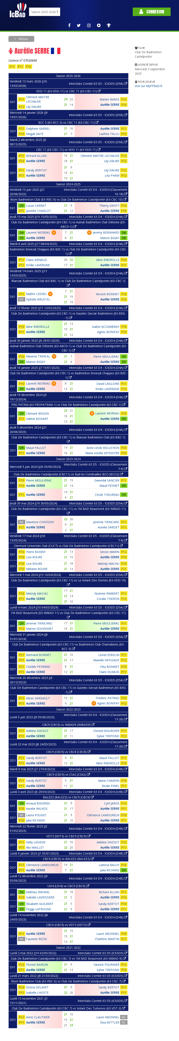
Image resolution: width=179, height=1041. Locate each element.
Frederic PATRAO (107, 698)
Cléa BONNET (109, 667)
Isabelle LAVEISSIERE (40, 897)
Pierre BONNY (36, 552)
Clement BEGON (37, 413)
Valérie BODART (37, 419)
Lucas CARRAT (36, 206)
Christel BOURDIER (106, 731)
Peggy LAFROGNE (38, 909)
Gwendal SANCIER (106, 480)
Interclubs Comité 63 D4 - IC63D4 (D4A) (98, 217)
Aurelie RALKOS (37, 809)
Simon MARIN (109, 552)
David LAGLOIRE (108, 384)
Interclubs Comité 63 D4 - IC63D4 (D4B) (98, 769)
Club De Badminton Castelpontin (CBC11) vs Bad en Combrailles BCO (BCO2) (68, 474)
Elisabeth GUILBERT (39, 904)
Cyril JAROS (111, 803)
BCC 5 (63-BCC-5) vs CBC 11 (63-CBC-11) (68, 122)
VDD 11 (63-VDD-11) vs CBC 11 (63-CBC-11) (68, 91)
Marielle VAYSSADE (106, 660)
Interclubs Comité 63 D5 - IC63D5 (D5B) (98, 84)
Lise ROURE (34, 557)
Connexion (151, 11)
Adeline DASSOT (37, 731)
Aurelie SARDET (108, 527)
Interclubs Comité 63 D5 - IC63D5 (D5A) (98, 503)
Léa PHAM (112, 175)
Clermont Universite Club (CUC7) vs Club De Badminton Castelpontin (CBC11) (68, 546)
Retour (23, 39)
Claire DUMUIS (109, 672)
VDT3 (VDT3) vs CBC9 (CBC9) (68, 836)
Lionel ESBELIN (108, 655)
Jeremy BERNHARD (106, 232)
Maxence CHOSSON (40, 522)
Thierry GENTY (109, 206)
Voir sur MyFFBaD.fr (148, 86)
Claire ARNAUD (36, 260)
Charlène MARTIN (107, 939)
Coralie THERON (108, 599)
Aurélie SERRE (109, 105)
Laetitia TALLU (109, 134)
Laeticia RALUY (109, 865)
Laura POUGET (36, 815)
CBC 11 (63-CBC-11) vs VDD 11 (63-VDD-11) (68, 150)
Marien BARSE (109, 99)
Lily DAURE (33, 107)
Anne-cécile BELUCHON (103, 448)
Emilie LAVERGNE (38, 265)
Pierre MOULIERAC (106, 356)
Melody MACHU (108, 564)
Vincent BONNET (107, 294)
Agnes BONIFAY (108, 332)
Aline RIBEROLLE (107, 260)
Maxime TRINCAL (38, 356)
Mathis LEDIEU (36, 294)
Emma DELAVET (37, 987)
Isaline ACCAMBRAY (105, 327)
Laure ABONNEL (107, 934)
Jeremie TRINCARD (106, 522)
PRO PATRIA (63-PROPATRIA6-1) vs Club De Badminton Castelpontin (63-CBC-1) (68, 405)
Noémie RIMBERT (106, 593)
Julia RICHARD (35, 820)
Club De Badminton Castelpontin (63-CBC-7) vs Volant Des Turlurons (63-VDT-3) (68, 1008)
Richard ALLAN (36, 156)
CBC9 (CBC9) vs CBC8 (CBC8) (68, 752)
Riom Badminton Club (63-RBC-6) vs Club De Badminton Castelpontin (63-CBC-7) (68, 981)
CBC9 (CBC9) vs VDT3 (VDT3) (68, 925)
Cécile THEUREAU (107, 495)
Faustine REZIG (36, 939)
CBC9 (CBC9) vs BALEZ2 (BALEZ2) (68, 859)
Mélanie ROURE (37, 569)
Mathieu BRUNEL (38, 892)
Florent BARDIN (37, 965)
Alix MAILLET (35, 847)
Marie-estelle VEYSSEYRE (102, 453)
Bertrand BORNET (38, 655)
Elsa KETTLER (109, 1022)
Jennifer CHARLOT (38, 211)
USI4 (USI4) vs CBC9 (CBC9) (68, 886)
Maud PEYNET (109, 486)
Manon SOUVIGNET (39, 629)
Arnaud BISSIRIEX (38, 803)
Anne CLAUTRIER (38, 1017)
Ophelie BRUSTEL (38, 299)
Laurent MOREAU (38, 232)
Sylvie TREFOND (108, 736)
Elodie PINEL (110, 786)
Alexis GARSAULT (38, 698)
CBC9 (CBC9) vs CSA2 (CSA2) (68, 774)
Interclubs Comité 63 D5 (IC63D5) (102, 953)
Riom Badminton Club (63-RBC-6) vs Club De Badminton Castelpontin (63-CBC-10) (68, 199)
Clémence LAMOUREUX (103, 815)
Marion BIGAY (109, 238)
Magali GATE (35, 134)
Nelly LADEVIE (35, 842)
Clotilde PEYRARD (38, 667)
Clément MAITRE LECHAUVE (100, 156)
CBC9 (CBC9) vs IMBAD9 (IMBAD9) (68, 725)
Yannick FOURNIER (106, 965)
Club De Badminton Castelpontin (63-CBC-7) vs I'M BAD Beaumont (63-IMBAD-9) (68, 958)
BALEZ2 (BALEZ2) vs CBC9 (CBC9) (68, 797)
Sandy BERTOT (36, 170)
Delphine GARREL (38, 129)
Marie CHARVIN (108, 781)
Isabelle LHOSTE (37, 993)
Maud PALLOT (36, 448)
